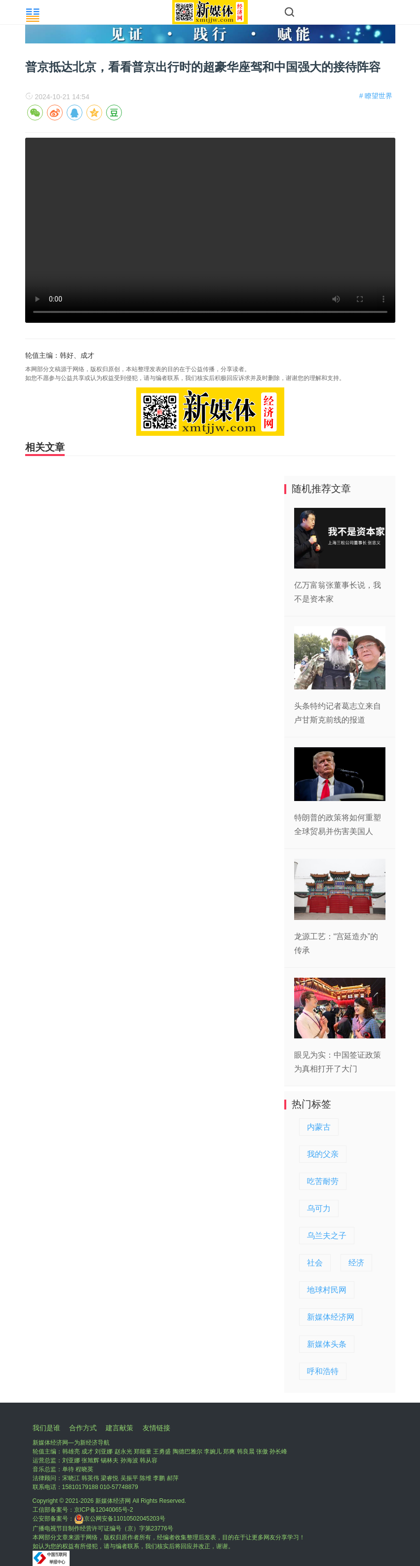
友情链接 (156, 1428)
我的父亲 (323, 1154)
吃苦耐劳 (323, 1181)
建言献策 (119, 1428)
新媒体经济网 (330, 1317)
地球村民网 (326, 1290)
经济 (356, 1263)
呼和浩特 (323, 1371)
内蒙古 (319, 1127)
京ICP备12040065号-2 (103, 1509)
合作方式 (83, 1428)
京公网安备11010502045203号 (119, 1518)
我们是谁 (46, 1428)
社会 (315, 1263)
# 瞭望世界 (376, 96)
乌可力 (319, 1208)
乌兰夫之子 (326, 1235)
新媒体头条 (326, 1344)
